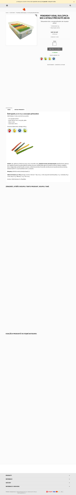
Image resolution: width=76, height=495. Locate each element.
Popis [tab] (9, 109)
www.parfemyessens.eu (22, 491)
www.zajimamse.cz (22, 493)
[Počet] (54, 44)
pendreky (18, 114)
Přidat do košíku (54, 49)
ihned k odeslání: (53, 55)
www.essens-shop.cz (32, 491)
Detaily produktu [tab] (19, 109)
